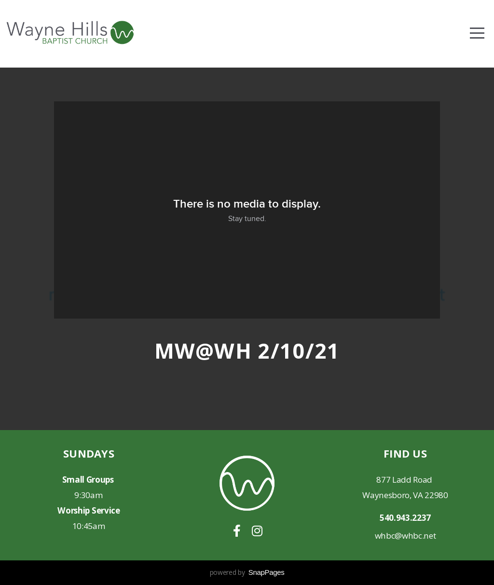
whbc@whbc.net (405, 535)
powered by (247, 572)
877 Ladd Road (405, 479)
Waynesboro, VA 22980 (405, 495)
